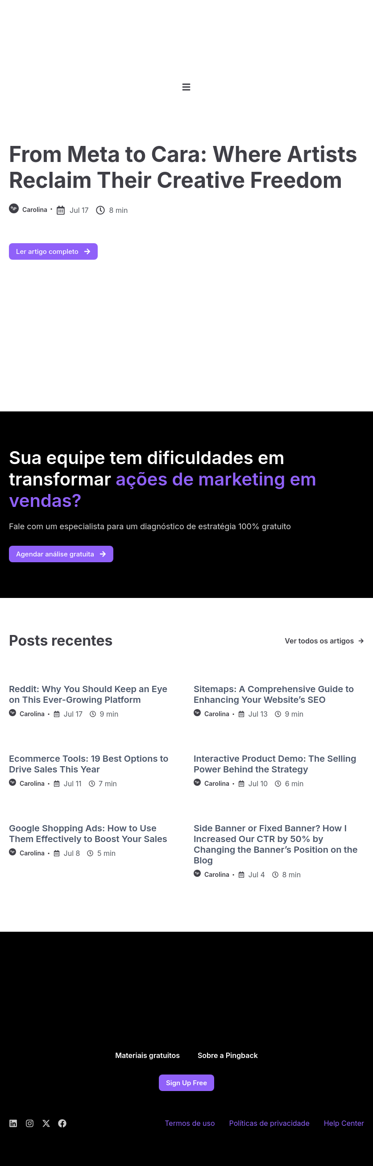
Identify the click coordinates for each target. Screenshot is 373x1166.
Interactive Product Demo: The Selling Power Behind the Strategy (275, 764)
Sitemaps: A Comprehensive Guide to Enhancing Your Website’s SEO (274, 694)
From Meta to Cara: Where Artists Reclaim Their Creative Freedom (183, 167)
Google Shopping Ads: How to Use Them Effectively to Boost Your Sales (88, 833)
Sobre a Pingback (228, 1055)
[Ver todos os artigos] (361, 641)
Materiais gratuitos (147, 1055)
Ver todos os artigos (319, 640)
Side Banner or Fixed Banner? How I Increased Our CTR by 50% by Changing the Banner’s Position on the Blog (276, 844)
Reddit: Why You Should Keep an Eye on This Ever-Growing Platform (88, 694)
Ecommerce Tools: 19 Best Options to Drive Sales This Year (88, 764)
